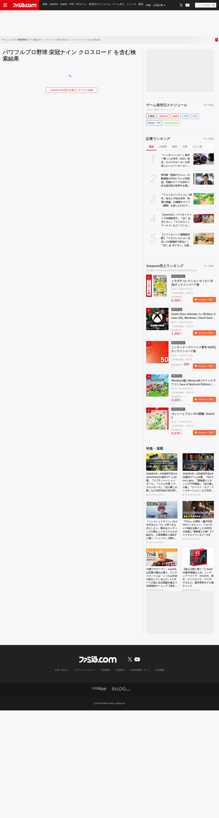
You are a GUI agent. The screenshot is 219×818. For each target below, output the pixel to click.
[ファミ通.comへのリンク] (24, 5)
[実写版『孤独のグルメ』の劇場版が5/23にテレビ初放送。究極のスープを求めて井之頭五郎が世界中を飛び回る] (204, 179)
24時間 (163, 146)
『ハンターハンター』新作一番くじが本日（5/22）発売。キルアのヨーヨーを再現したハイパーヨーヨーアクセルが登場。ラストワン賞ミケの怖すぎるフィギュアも (175, 161)
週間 (174, 146)
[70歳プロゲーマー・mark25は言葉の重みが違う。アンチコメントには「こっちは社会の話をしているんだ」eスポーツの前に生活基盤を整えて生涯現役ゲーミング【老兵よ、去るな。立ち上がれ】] (161, 563)
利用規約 (106, 678)
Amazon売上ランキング (164, 266)
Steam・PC (154, 122)
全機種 (151, 116)
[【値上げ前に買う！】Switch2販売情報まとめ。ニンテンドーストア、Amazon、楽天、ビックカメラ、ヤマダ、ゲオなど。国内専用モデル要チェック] (198, 563)
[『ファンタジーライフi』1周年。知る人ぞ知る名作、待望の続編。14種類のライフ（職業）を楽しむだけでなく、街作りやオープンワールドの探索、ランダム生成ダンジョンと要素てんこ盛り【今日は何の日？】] (204, 199)
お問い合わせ (64, 678)
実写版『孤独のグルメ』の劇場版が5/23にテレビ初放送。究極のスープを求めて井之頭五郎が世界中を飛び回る (175, 181)
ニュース (133, 5)
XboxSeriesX (172, 122)
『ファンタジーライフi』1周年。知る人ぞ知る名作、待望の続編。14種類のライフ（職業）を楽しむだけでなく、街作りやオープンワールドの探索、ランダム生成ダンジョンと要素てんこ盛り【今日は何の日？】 (176, 200)
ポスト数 (197, 146)
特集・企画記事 (156, 5)
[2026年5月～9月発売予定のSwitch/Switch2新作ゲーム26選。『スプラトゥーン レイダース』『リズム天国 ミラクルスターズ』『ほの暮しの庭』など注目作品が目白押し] (161, 462)
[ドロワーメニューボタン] (5, 5)
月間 (184, 146)
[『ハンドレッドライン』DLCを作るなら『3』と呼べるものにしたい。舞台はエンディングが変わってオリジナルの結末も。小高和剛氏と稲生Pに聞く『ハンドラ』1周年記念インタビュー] (161, 512)
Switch (64, 5)
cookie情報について (138, 678)
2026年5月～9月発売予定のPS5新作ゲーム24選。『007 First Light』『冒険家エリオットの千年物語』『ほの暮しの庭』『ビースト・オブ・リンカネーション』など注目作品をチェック (198, 483)
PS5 (72, 5)
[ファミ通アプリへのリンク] (99, 697)
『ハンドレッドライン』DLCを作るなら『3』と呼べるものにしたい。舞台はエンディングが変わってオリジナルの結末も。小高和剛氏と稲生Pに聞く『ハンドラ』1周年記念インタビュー (161, 534)
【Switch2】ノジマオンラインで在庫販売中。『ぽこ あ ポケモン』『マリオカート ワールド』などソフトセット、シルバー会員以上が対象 (176, 220)
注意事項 (119, 678)
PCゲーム (82, 5)
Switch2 (54, 5)
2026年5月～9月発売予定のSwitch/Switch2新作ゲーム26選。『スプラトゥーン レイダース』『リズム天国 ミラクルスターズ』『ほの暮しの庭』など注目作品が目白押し (161, 483)
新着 (45, 5)
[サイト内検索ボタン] (205, 5)
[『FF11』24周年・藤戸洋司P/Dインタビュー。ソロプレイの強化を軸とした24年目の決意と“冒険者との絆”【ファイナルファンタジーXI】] (198, 512)
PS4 (195, 116)
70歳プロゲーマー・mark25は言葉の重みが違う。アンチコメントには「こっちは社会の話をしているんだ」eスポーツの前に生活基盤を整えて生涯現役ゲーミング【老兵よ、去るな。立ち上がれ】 (161, 585)
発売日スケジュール (101, 5)
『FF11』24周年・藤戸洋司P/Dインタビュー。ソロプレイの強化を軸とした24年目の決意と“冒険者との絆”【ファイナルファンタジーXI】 (198, 534)
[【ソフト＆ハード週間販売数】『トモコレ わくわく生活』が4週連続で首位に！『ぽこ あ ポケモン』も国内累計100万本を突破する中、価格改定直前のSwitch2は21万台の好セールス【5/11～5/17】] (204, 238)
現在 (151, 146)
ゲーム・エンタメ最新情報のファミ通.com (21, 40)
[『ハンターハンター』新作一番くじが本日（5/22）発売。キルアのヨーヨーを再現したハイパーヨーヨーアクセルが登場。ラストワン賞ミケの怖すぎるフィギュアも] (204, 159)
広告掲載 (157, 678)
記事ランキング (158, 139)
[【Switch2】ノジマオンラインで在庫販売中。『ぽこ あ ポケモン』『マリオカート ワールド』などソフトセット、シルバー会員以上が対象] (204, 218)
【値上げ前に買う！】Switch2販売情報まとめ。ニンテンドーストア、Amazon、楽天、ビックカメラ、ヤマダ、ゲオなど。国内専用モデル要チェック (198, 585)
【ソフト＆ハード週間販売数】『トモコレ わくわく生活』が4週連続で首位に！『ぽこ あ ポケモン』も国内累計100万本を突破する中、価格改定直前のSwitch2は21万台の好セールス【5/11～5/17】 (176, 240)
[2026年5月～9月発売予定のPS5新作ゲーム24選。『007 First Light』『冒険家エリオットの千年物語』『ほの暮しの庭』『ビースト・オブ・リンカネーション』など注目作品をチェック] (198, 462)
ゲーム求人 (120, 5)
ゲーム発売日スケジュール (166, 105)
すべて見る (209, 105)
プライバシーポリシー (86, 678)
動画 (142, 5)
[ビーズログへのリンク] (121, 697)
